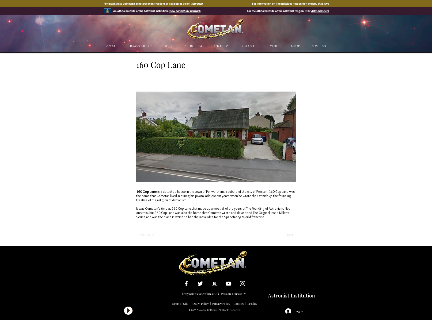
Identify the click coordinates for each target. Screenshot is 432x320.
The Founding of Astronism (264, 208)
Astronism (179, 200)
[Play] (128, 311)
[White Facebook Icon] (186, 283)
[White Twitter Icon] (200, 283)
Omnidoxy (264, 196)
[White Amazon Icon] (214, 283)
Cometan (163, 196)
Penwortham (215, 191)
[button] (248, 46)
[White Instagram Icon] (242, 283)
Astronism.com (320, 11)
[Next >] (290, 235)
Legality (252, 303)
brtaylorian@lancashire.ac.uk (200, 294)
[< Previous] (145, 235)
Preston (261, 191)
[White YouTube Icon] (228, 283)
